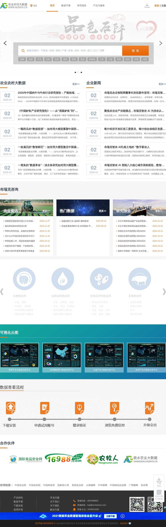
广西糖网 (133, 485)
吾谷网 (144, 485)
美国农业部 (77, 485)
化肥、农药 (59, 314)
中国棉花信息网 (118, 485)
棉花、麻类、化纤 (24, 302)
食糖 (22, 59)
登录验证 (80, 414)
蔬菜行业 (57, 302)
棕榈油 (92, 59)
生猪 (136, 59)
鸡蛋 (145, 59)
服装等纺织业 (22, 310)
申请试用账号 (47, 414)
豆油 (57, 59)
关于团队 (54, 505)
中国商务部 (49, 485)
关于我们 (54, 501)
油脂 (31, 59)
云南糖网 (90, 485)
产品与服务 (99, 5)
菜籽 (65, 59)
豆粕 (48, 59)
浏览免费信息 (113, 414)
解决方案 (54, 509)
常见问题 (54, 497)
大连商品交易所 (138, 306)
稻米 (119, 59)
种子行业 (57, 310)
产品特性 (18, 497)
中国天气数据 (99, 306)
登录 (156, 5)
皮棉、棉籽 (20, 306)
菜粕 (74, 59)
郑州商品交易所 (138, 302)
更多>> (76, 84)
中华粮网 (102, 485)
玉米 (102, 59)
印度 (94, 310)
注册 (163, 5)
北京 (35, 5)
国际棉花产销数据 (24, 314)
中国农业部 (20, 485)
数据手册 (66, 5)
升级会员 (145, 414)
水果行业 (57, 306)
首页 (52, 5)
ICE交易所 (135, 310)
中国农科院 (35, 485)
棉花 (128, 59)
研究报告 (81, 5)
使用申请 (18, 509)
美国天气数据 (99, 302)
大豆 (39, 59)
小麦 (110, 59)
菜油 (82, 59)
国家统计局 (63, 485)
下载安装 (16, 414)
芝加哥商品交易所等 (140, 314)
